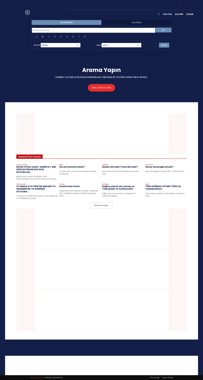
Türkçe (61, 184)
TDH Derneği (20, 184)
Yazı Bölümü (136, 22)
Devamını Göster (101, 205)
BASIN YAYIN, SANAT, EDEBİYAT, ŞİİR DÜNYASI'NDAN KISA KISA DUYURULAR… (36, 169)
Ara (163, 30)
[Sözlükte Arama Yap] (93, 30)
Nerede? (37, 45)
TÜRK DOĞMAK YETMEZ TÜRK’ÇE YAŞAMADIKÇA (163, 188)
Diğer (61, 165)
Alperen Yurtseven (37, 377)
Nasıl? (99, 45)
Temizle (164, 45)
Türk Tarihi (149, 165)
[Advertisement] (102, 133)
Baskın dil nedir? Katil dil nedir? (120, 167)
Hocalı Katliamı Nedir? (72, 167)
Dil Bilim (105, 165)
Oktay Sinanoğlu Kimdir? (159, 167)
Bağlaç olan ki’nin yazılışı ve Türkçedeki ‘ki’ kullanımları (118, 188)
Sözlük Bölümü (66, 22)
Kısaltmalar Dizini (69, 186)
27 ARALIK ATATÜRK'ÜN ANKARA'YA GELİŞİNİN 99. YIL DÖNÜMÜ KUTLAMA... (36, 189)
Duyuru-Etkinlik (21, 165)
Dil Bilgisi (105, 184)
